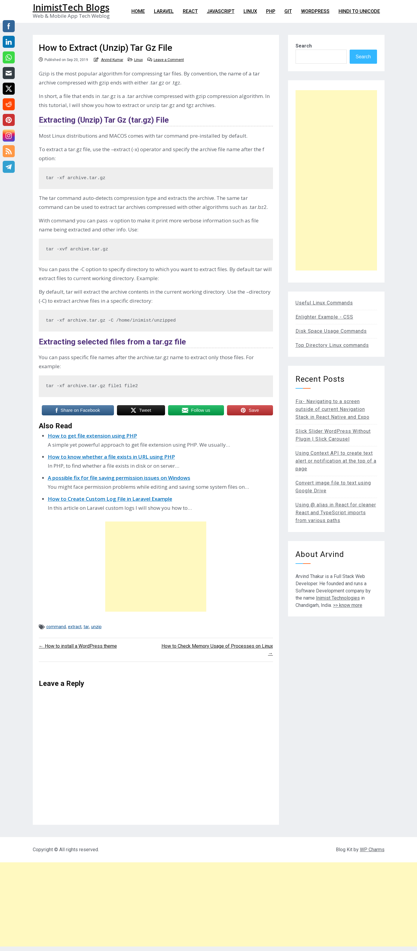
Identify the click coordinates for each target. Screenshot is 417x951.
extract (74, 626)
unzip (96, 626)
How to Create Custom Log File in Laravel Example (110, 498)
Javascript (221, 11)
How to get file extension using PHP (92, 435)
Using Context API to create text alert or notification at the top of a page (336, 461)
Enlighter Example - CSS (324, 317)
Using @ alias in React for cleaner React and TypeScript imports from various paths (336, 512)
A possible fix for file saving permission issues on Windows (119, 477)
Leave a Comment (169, 60)
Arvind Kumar (112, 60)
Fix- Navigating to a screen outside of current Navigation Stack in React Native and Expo (332, 409)
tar (86, 626)
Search (304, 46)
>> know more (347, 605)
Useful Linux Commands (324, 303)
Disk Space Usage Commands (331, 331)
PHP (270, 11)
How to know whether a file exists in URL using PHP (111, 456)
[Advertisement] (155, 566)
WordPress (315, 11)
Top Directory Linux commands (332, 345)
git (288, 11)
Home (138, 11)
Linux (250, 11)
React (190, 11)
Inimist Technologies (338, 598)
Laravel (164, 11)
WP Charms (372, 849)
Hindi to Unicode (359, 11)
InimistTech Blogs (71, 7)
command (56, 626)
